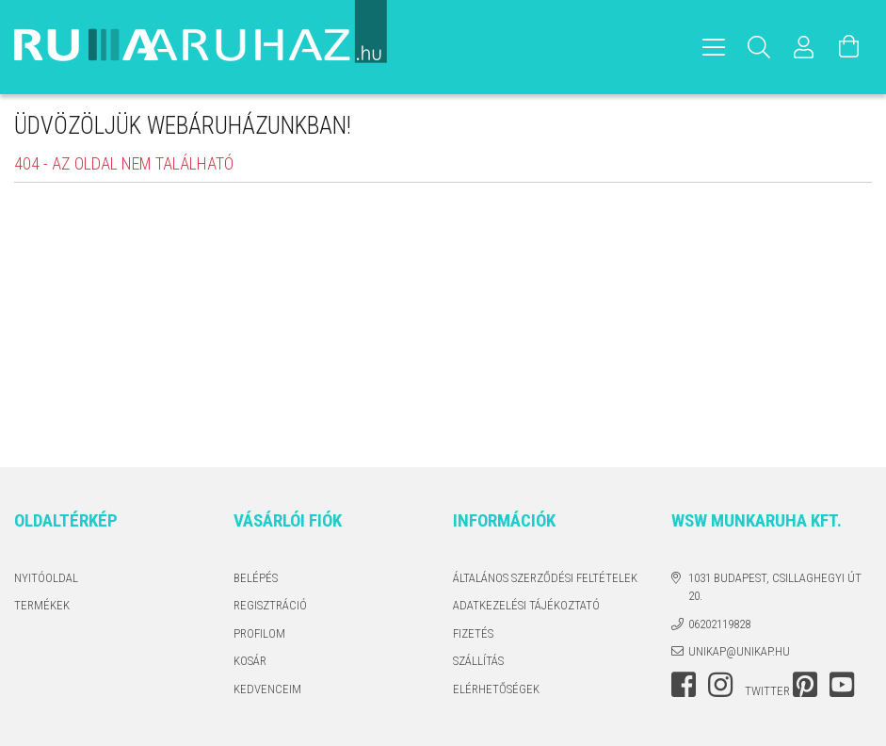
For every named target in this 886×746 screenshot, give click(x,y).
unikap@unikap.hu (739, 651)
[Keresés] (758, 47)
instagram (720, 685)
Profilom (259, 633)
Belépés (256, 578)
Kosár (250, 661)
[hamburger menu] (713, 47)
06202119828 (719, 624)
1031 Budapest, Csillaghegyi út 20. (775, 587)
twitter (767, 691)
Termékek (42, 605)
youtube (842, 685)
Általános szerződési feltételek (545, 578)
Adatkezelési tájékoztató (526, 605)
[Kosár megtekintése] (849, 47)
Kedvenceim (267, 689)
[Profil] (804, 47)
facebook (683, 685)
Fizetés (473, 633)
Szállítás (478, 661)
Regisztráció (270, 605)
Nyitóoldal (46, 578)
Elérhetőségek (496, 689)
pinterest (805, 685)
